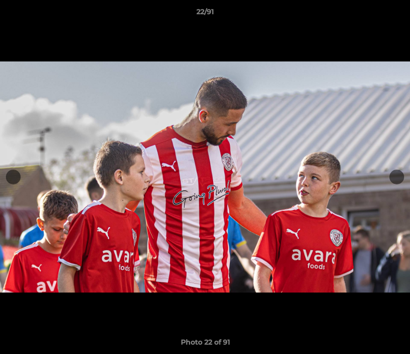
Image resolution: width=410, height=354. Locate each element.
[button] (392, 14)
